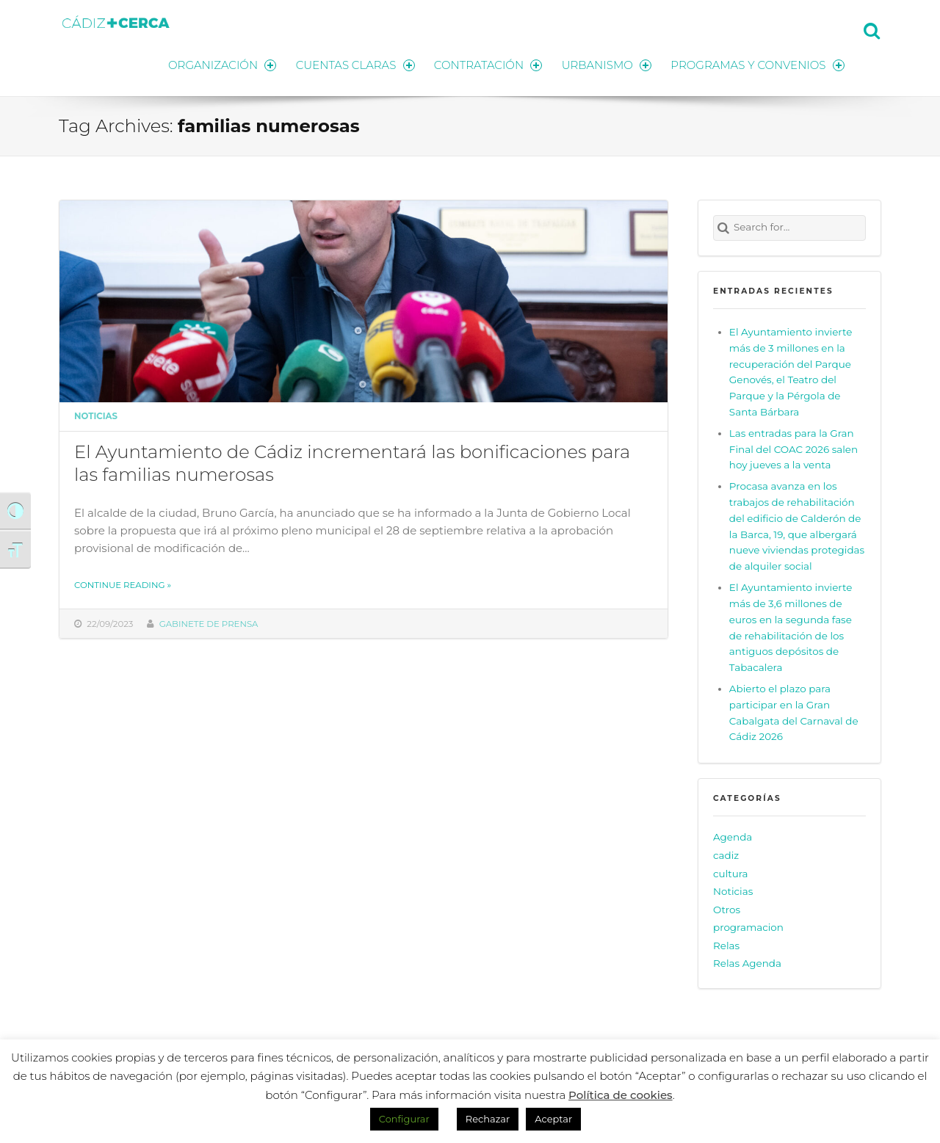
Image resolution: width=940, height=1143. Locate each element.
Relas (726, 945)
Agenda (732, 836)
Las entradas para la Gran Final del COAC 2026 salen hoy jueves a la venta (793, 449)
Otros (726, 909)
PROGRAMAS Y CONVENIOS (757, 64)
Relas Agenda (747, 962)
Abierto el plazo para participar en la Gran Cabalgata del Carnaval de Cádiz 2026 (793, 712)
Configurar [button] (404, 1119)
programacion (748, 926)
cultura (730, 872)
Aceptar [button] (553, 1119)
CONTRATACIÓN (486, 64)
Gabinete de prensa (208, 622)
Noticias (96, 415)
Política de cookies (620, 1095)
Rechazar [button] (488, 1119)
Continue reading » (122, 584)
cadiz (726, 854)
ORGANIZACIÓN (218, 64)
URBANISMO (605, 64)
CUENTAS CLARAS (353, 64)
